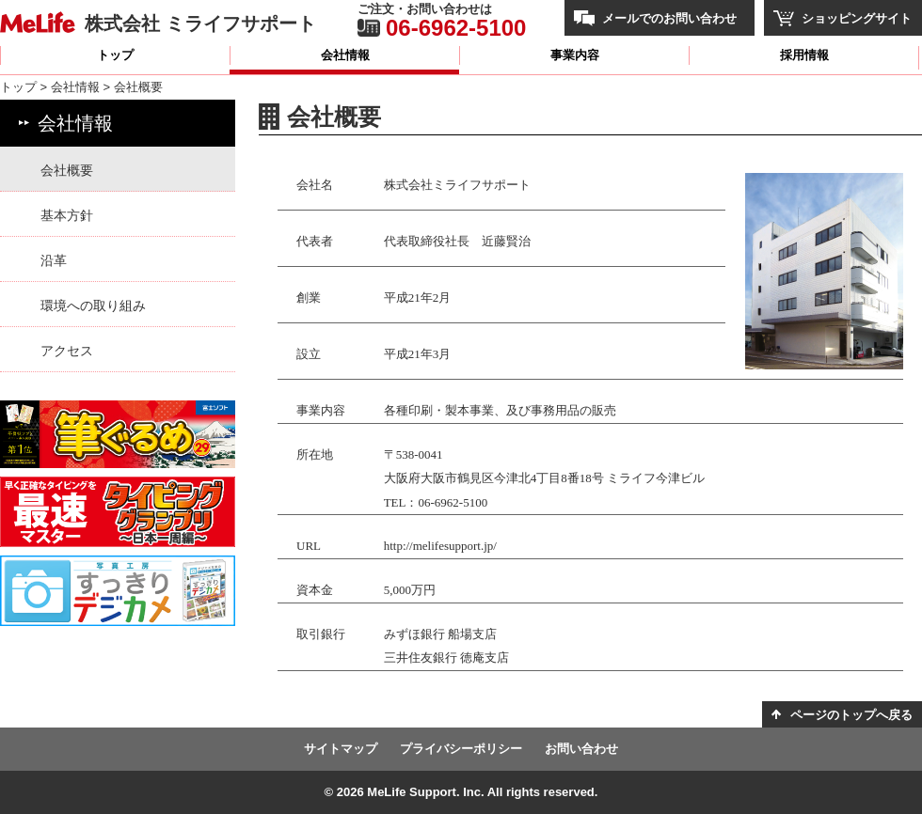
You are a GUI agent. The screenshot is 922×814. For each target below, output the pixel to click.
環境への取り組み (93, 305)
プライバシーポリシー (461, 749)
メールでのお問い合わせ (669, 18)
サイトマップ (340, 749)
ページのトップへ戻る (851, 715)
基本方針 (66, 215)
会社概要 (66, 170)
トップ (115, 55)
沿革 (53, 260)
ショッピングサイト (857, 18)
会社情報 (345, 55)
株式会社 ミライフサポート (200, 23)
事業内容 (574, 55)
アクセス (66, 350)
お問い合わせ (581, 749)
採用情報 (804, 55)
